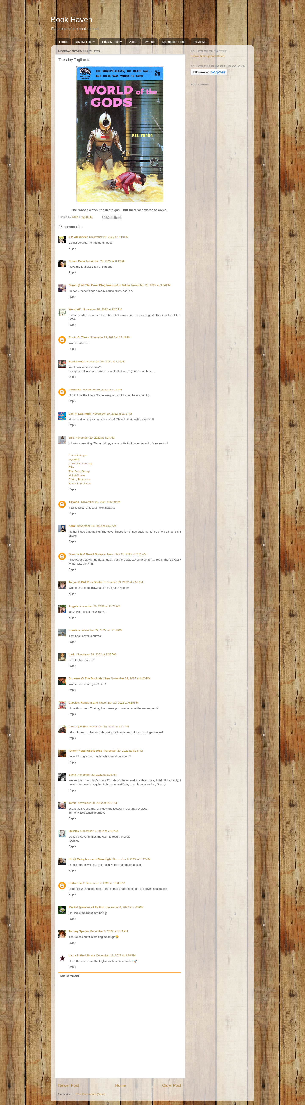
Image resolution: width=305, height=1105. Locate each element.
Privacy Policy (112, 41)
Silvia (72, 774)
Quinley (74, 830)
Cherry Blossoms (79, 479)
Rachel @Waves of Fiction (86, 907)
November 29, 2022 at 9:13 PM (123, 750)
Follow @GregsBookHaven (208, 56)
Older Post (171, 1085)
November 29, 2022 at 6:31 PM (109, 726)
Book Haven (71, 19)
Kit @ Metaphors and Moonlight (90, 859)
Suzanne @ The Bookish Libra (89, 678)
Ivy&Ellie (74, 459)
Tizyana (74, 502)
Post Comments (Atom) (90, 1094)
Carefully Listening (80, 463)
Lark (72, 654)
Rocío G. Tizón (79, 337)
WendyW (75, 309)
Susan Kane (77, 261)
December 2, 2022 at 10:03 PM (105, 883)
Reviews (200, 41)
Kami (72, 525)
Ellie (71, 467)
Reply (72, 248)
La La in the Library (82, 955)
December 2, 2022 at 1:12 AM (131, 859)
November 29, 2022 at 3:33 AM (112, 413)
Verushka (75, 389)
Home (63, 41)
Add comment (69, 976)
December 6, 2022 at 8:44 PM (109, 931)
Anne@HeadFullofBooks (85, 750)
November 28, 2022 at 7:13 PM (109, 237)
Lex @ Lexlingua (80, 413)
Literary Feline (78, 726)
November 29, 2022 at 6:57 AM (96, 525)
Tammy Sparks (79, 931)
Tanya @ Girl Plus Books (85, 582)
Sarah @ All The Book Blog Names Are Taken (99, 285)
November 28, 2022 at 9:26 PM (102, 309)
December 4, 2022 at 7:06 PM (124, 907)
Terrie (72, 802)
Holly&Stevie (77, 475)
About (133, 41)
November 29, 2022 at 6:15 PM (119, 702)
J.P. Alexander (78, 237)
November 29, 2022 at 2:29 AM (102, 389)
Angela (73, 606)
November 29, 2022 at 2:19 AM (106, 361)
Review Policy (85, 41)
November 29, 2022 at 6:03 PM (130, 678)
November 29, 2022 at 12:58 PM (101, 630)
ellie (71, 437)
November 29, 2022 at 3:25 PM (96, 654)
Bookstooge (77, 361)
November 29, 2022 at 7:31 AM (126, 554)
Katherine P (77, 883)
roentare (74, 630)
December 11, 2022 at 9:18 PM (116, 955)
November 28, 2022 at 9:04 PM (151, 285)
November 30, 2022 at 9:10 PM (97, 802)
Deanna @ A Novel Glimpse (87, 554)
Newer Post (68, 1085)
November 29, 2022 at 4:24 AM (95, 437)
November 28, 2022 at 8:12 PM (106, 261)
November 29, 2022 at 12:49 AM (110, 337)
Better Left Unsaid (80, 483)
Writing (150, 41)
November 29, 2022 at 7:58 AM (123, 582)
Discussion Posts (174, 41)
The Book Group (79, 471)
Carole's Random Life (83, 702)
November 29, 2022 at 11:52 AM (99, 606)
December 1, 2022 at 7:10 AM (99, 830)
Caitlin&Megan (78, 455)
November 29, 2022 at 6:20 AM (100, 502)
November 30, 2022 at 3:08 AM (96, 774)
